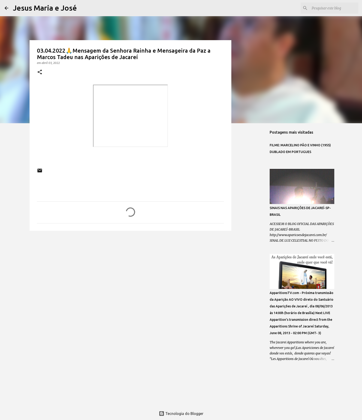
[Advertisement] (130, 270)
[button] (39, 72)
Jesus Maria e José (45, 8)
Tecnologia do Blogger (181, 413)
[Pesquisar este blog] (334, 8)
